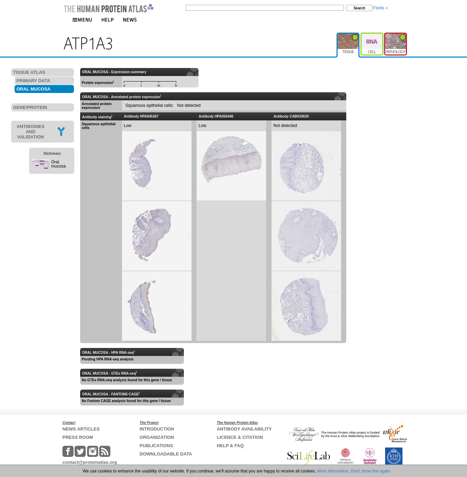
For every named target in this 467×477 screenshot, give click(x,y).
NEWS (130, 19)
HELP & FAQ (230, 445)
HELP (107, 19)
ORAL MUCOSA (34, 89)
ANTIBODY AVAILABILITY (244, 429)
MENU (82, 19)
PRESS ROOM (77, 437)
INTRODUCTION (156, 429)
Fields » (380, 8)
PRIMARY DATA (33, 80)
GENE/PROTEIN (30, 107)
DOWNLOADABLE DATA (165, 454)
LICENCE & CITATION (240, 437)
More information (332, 471)
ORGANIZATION (156, 437)
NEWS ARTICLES (81, 429)
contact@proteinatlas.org (89, 462)
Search (359, 8)
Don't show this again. (371, 471)
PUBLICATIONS (156, 445)
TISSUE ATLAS (29, 72)
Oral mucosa (58, 164)
